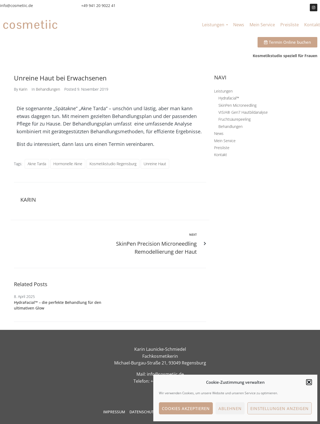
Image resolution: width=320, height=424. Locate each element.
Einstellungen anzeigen (279, 408)
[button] (309, 382)
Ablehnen (230, 408)
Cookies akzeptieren (186, 408)
